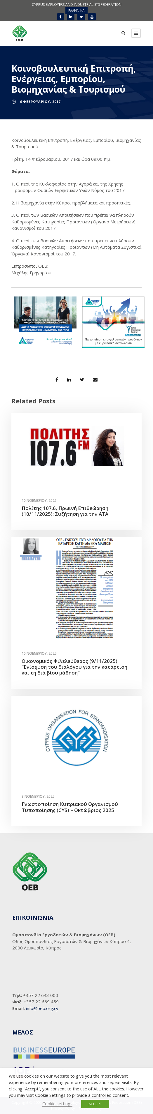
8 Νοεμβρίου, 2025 (38, 796)
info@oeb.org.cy (42, 1008)
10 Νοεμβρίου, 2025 (39, 500)
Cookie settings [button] (57, 1103)
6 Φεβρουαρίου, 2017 (40, 101)
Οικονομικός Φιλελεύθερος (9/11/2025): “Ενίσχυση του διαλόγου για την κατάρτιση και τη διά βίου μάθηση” (74, 667)
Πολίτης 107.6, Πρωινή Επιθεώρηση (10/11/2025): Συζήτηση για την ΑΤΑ (65, 511)
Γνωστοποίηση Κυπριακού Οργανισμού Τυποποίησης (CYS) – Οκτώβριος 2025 (70, 807)
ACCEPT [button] (95, 1103)
